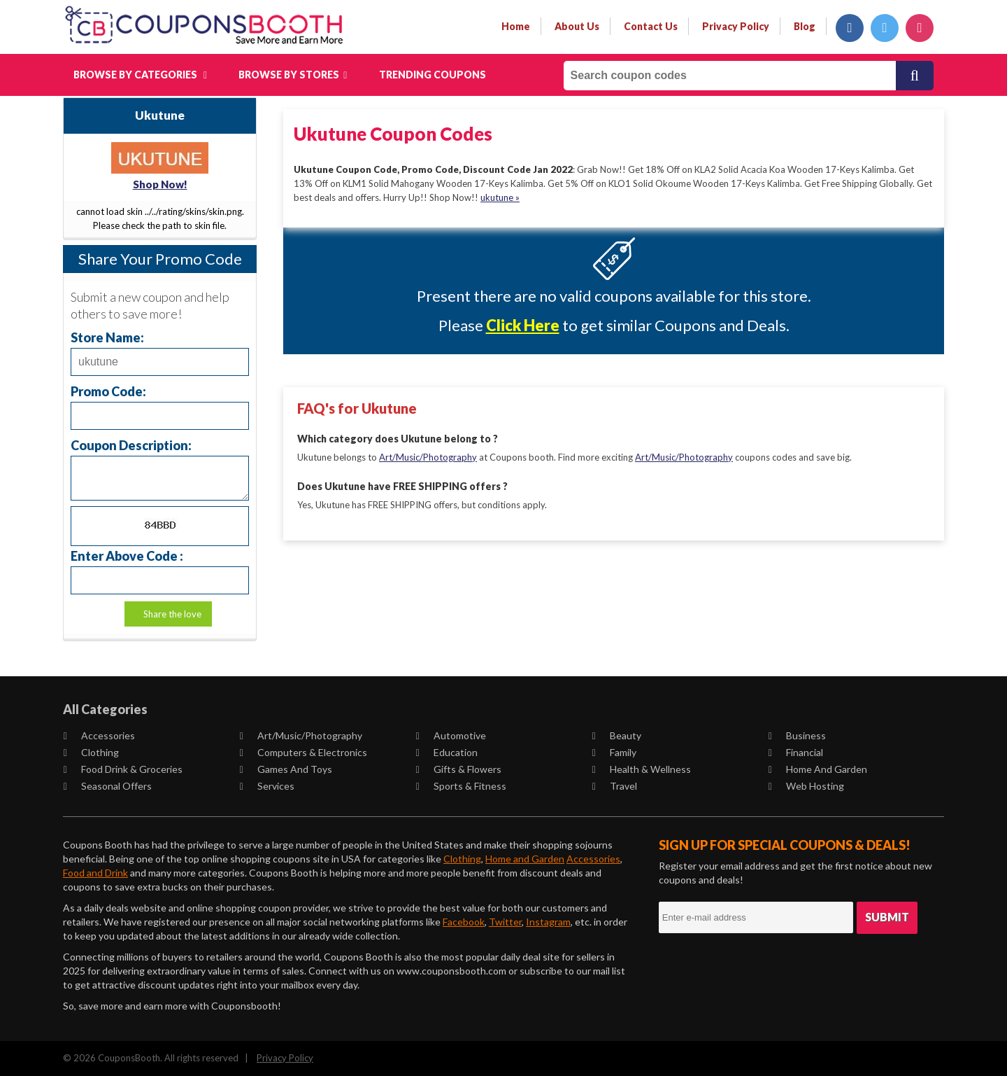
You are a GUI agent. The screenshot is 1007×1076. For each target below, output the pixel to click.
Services (267, 786)
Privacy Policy (285, 1057)
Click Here (522, 325)
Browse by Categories (140, 75)
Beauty (616, 735)
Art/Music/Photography (428, 456)
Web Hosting (806, 786)
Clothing (91, 752)
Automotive (451, 735)
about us (577, 26)
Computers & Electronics (303, 752)
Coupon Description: (131, 445)
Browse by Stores (292, 75)
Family (614, 752)
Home (515, 26)
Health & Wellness (641, 769)
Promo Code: (108, 391)
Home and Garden (818, 769)
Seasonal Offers (108, 786)
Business (797, 735)
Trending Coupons (432, 75)
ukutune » (500, 197)
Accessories (99, 735)
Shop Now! (160, 184)
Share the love (172, 614)
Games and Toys (286, 769)
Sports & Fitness (461, 786)
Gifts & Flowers (458, 769)
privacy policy (735, 26)
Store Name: (107, 337)
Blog (804, 26)
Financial (796, 752)
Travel (614, 786)
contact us (651, 26)
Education (447, 752)
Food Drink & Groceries (123, 769)
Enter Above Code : (127, 555)
